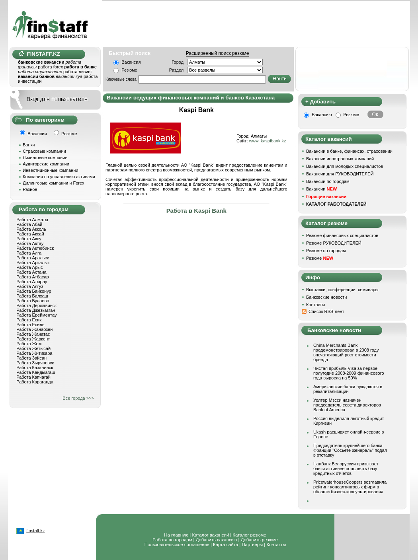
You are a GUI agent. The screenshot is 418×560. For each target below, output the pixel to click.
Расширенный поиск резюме (217, 53)
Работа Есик (28, 319)
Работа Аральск (32, 257)
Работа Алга (28, 253)
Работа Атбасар (32, 276)
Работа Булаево (32, 300)
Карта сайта (225, 544)
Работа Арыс (29, 267)
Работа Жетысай (33, 348)
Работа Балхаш (32, 296)
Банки (29, 144)
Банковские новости (326, 297)
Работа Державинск (36, 305)
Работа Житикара (34, 353)
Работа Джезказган (35, 310)
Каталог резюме (249, 535)
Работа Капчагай (33, 377)
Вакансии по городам (328, 181)
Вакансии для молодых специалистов (344, 166)
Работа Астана (31, 272)
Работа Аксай (30, 233)
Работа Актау (29, 243)
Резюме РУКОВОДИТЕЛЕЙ (333, 243)
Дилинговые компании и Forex (53, 183)
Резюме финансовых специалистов (342, 235)
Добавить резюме (259, 539)
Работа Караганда (34, 381)
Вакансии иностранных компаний (340, 158)
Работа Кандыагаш (35, 372)
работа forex (50, 66)
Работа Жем (28, 343)
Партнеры (252, 544)
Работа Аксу (28, 238)
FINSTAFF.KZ (39, 54)
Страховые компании (44, 151)
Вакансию (322, 114)
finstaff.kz (35, 530)
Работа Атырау (31, 281)
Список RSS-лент (326, 311)
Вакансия (131, 62)
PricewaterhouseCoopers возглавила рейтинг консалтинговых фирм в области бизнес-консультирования (350, 487)
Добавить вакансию (216, 539)
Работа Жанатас (33, 334)
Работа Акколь (31, 229)
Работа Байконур (33, 291)
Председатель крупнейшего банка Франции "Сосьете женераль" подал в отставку (350, 450)
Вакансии (321, 189)
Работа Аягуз (29, 286)
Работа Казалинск (34, 367)
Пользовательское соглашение (177, 544)
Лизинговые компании (45, 157)
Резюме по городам (326, 250)
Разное (30, 189)
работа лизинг (77, 71)
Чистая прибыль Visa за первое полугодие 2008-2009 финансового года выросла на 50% (348, 373)
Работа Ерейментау (36, 315)
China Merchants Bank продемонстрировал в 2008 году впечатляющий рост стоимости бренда (346, 352)
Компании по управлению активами (59, 176)
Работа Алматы (32, 219)
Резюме (129, 70)
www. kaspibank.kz (267, 140)
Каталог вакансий (210, 535)
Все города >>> (78, 398)
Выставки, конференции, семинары (342, 289)
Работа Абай (29, 224)
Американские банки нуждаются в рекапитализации (347, 389)
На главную (176, 535)
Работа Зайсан (31, 358)
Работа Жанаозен (34, 329)
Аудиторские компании (46, 163)
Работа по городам (172, 539)
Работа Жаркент (33, 338)
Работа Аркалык (32, 262)
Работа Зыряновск (35, 362)
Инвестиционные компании (50, 170)
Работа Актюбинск (35, 248)
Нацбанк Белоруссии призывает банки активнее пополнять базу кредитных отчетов (346, 468)
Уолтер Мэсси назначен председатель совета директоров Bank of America (347, 405)
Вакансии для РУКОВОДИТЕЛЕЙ (339, 173)
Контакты (315, 304)
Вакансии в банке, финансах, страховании (349, 151)
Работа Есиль (30, 324)
